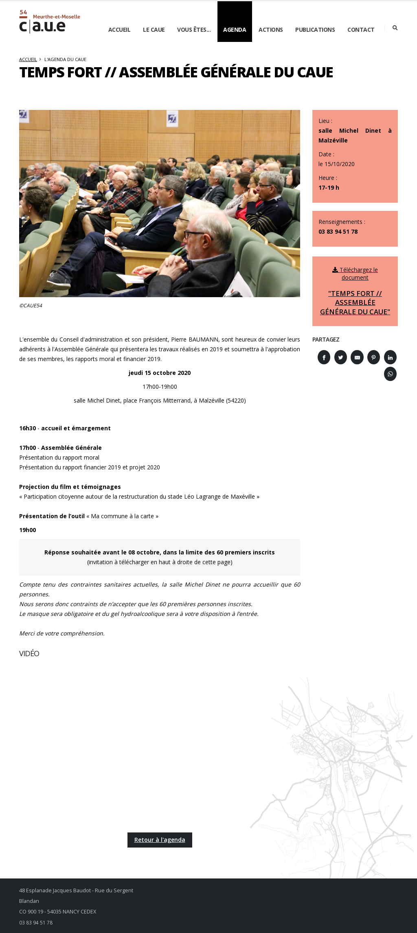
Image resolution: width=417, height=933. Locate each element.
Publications (315, 29)
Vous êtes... (194, 29)
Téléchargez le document (355, 291)
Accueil (119, 29)
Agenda (234, 29)
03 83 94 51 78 (36, 922)
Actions (271, 29)
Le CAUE (154, 29)
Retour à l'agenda (159, 839)
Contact (361, 29)
